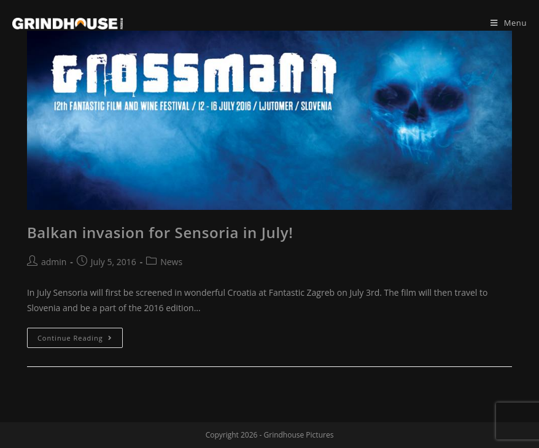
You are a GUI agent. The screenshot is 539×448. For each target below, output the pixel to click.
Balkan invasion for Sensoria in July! (160, 232)
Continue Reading (74, 337)
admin (53, 262)
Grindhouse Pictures (299, 435)
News (171, 262)
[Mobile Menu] (509, 22)
